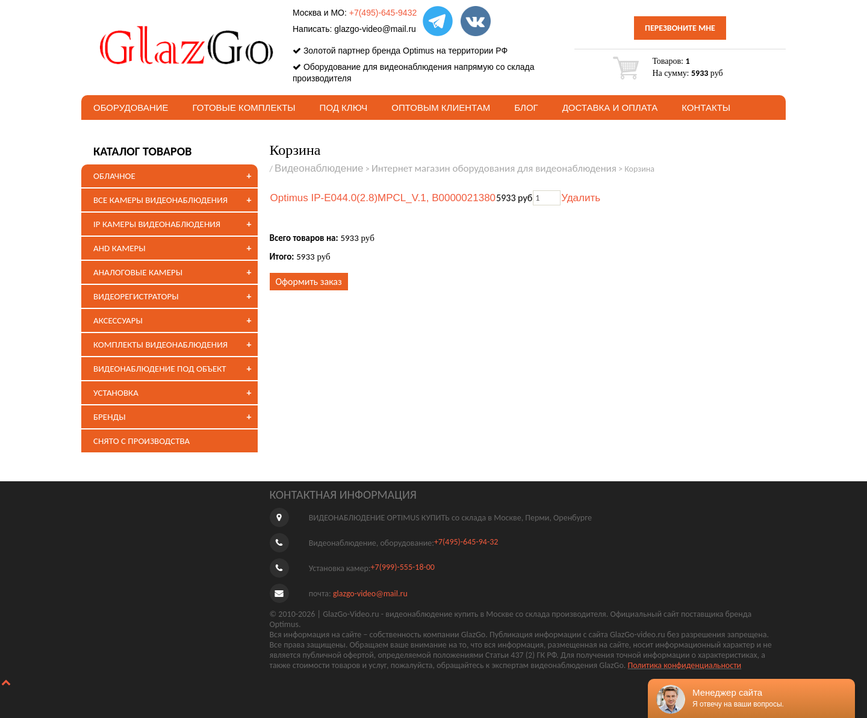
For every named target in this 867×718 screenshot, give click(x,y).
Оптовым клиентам (440, 107)
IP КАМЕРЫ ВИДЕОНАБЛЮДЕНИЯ (156, 224)
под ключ (344, 107)
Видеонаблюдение (319, 168)
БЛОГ (526, 107)
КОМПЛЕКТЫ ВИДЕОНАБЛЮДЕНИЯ (160, 344)
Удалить (580, 198)
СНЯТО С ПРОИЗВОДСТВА (141, 440)
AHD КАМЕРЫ (119, 248)
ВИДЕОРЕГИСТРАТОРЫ (136, 296)
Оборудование (131, 107)
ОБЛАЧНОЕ (114, 175)
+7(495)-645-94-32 (466, 542)
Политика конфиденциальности (685, 665)
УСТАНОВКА (115, 392)
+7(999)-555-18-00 (403, 567)
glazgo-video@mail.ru (375, 29)
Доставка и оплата (610, 107)
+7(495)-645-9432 (383, 12)
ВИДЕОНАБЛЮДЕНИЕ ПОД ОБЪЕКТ (159, 368)
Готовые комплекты (244, 107)
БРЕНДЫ (109, 416)
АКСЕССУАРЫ (118, 320)
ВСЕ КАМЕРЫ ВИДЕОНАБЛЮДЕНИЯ (160, 200)
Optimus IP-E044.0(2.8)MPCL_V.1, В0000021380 (383, 198)
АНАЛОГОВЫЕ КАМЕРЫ (137, 272)
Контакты (706, 107)
